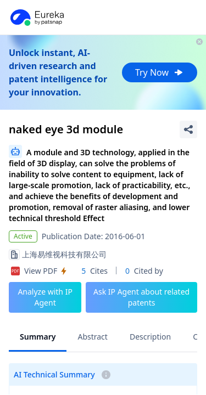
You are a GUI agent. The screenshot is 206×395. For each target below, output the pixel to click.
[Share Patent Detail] (188, 129)
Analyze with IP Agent (45, 297)
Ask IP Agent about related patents (141, 297)
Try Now (159, 72)
